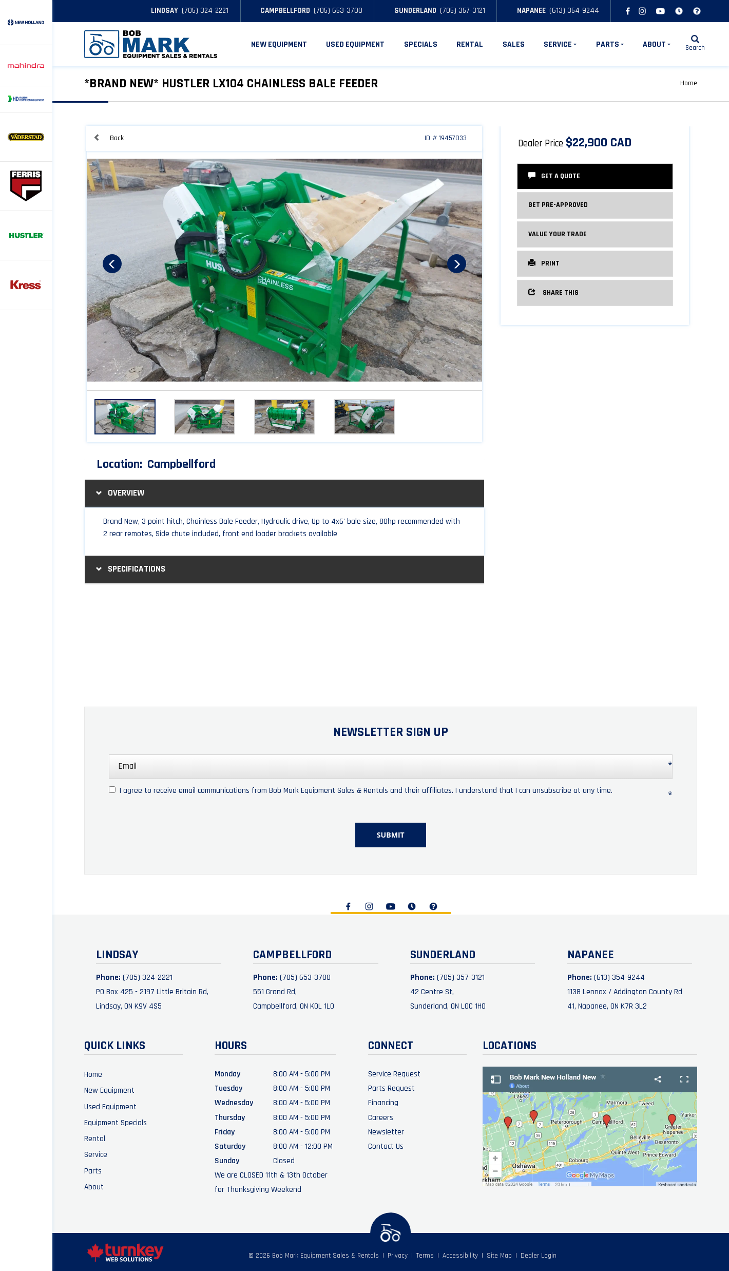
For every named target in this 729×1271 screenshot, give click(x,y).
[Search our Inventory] (695, 44)
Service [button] (560, 44)
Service (95, 1154)
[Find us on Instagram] (642, 11)
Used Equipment (355, 44)
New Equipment (279, 44)
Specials (420, 44)
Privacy (398, 1255)
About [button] (656, 44)
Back (108, 138)
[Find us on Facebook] (626, 11)
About (94, 1187)
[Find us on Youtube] (660, 11)
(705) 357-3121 (462, 10)
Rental (469, 44)
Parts (93, 1171)
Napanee (527, 10)
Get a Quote (554, 176)
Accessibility (460, 1255)
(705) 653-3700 (338, 10)
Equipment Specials (115, 1122)
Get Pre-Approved (558, 205)
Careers (380, 1117)
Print (544, 263)
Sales (514, 44)
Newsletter (386, 1132)
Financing (383, 1102)
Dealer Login (539, 1255)
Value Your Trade (557, 234)
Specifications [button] (129, 569)
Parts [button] (610, 44)
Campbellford (281, 10)
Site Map (499, 1255)
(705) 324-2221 (205, 10)
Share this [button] (553, 292)
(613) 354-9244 (574, 10)
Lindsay (160, 10)
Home (688, 83)
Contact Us (386, 1146)
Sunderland (411, 10)
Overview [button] (118, 493)
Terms (425, 1255)
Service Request (394, 1074)
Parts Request (391, 1088)
